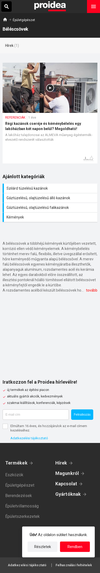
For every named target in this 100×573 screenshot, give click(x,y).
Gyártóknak (68, 494)
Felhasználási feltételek (74, 565)
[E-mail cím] (36, 414)
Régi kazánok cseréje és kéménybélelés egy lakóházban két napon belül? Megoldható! (50, 113)
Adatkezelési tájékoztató (29, 438)
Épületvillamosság (22, 506)
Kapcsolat (66, 483)
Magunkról (67, 473)
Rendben (75, 546)
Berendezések (18, 495)
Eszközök (14, 474)
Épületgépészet (24, 20)
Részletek (42, 546)
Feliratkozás (82, 414)
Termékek (16, 463)
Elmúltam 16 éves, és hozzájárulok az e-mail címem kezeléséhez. (48, 428)
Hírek (61, 463)
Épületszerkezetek (22, 516)
